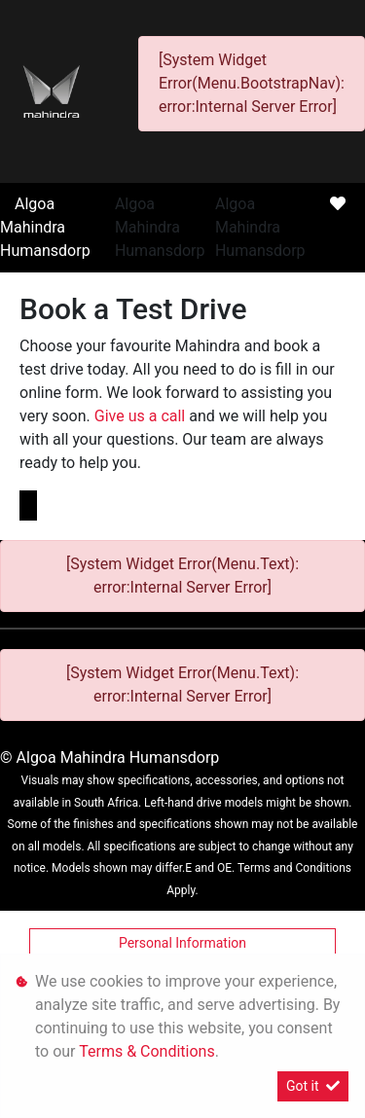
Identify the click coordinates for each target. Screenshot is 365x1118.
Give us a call (141, 416)
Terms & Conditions (147, 1051)
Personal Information (182, 943)
